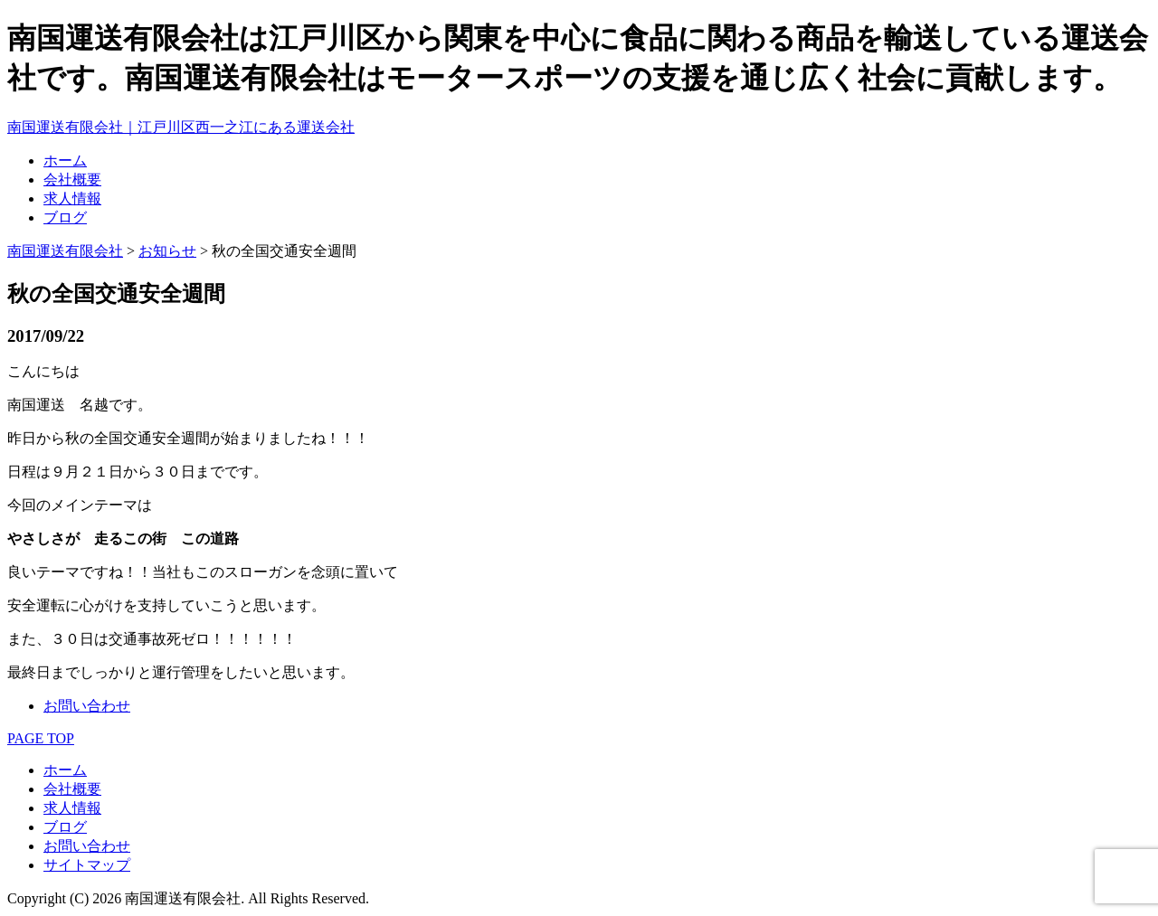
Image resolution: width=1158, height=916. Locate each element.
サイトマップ (86, 865)
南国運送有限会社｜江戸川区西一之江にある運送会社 (181, 127)
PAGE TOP (40, 738)
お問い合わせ (86, 705)
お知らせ (167, 251)
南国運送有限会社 (65, 251)
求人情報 (72, 198)
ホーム (65, 160)
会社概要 (72, 179)
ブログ (65, 217)
